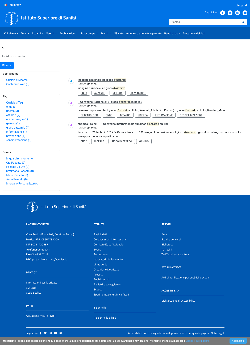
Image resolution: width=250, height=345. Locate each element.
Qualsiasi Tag (14, 102)
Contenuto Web (17, 84)
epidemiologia (17, 119)
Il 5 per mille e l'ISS (105, 317)
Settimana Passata (20, 171)
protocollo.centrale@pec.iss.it (49, 259)
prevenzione (15, 136)
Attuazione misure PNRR (41, 316)
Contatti (31, 287)
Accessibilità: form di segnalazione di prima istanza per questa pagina (168, 333)
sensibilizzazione (18, 140)
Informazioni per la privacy (41, 282)
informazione (16, 131)
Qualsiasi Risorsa (17, 80)
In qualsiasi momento (19, 158)
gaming (13, 123)
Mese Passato (17, 175)
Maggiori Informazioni (197, 340)
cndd (11, 106)
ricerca (12, 111)
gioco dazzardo (17, 127)
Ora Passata (16, 162)
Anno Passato (17, 179)
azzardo (13, 115)
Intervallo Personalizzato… (22, 183)
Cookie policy (33, 292)
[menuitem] (11, 33)
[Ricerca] (204, 22)
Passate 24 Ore (17, 167)
